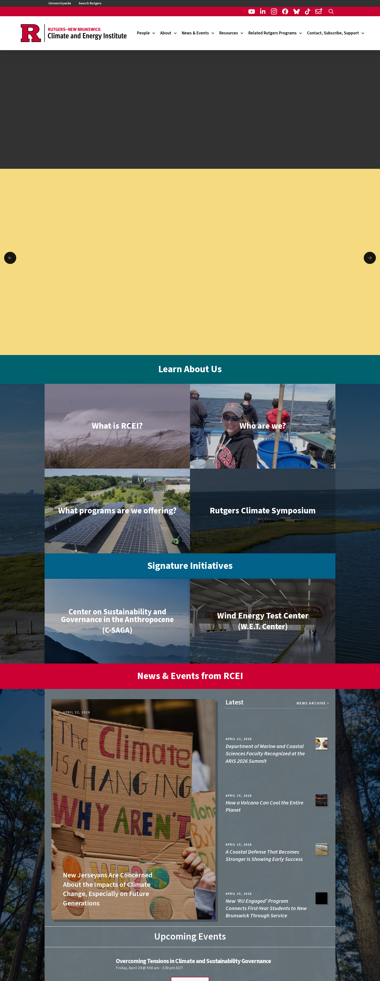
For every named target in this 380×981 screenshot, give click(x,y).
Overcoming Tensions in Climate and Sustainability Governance (193, 961)
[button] (331, 11)
